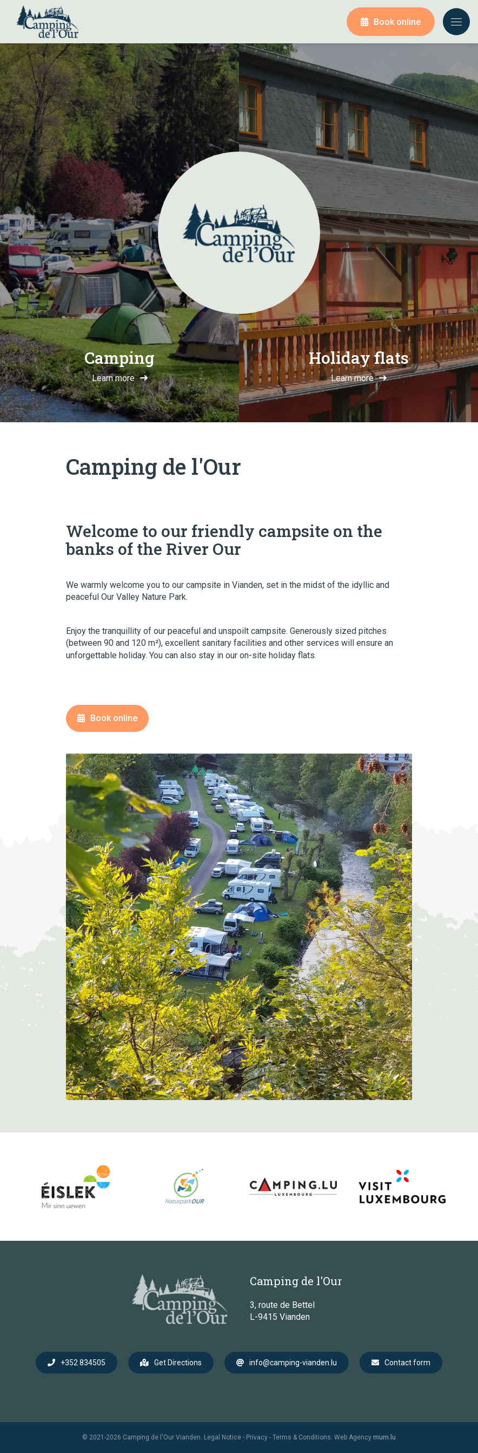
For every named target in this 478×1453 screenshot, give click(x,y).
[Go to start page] (47, 21)
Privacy (257, 1437)
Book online (397, 22)
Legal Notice (222, 1437)
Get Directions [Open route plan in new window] (178, 1362)
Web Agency (352, 1437)
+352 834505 (83, 1362)
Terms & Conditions (302, 1437)
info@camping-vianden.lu (293, 1362)
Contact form (407, 1362)
